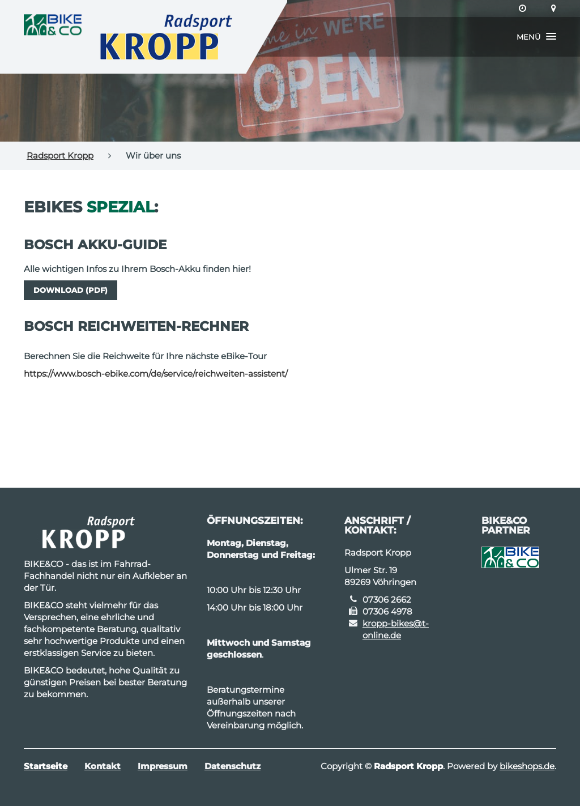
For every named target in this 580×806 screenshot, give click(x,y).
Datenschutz (232, 766)
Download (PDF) (70, 290)
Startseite (45, 766)
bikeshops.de (527, 766)
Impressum (162, 766)
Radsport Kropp (60, 155)
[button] (536, 37)
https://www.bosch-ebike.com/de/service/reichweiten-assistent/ (156, 373)
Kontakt (102, 766)
